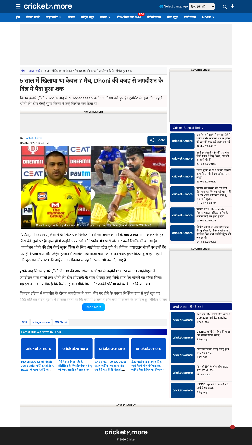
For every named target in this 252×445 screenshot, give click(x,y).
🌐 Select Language (173, 6)
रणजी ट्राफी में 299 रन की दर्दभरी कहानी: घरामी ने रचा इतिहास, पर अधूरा (213, 174)
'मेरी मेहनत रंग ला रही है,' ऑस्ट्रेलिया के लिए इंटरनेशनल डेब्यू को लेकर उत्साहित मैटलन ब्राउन (75, 365)
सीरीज (105, 17)
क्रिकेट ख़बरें (32, 17)
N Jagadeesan (41, 322)
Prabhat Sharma (33, 138)
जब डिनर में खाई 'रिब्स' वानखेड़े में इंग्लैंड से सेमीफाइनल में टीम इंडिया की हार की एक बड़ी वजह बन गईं (213, 138)
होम (18, 17)
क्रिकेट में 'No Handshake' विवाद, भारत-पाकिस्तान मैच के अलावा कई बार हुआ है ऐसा (212, 213)
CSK (24, 322)
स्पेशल (71, 17)
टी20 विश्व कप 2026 (129, 17)
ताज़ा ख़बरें (34, 70)
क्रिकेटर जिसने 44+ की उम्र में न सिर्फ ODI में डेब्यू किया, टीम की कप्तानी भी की (212, 156)
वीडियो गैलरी (154, 17)
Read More (93, 307)
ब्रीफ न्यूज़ (172, 17)
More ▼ (208, 17)
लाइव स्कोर (53, 17)
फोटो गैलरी (190, 17)
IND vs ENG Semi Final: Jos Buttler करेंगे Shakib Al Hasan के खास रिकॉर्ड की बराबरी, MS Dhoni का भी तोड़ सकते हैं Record (37, 369)
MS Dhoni (61, 322)
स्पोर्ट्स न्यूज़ (87, 17)
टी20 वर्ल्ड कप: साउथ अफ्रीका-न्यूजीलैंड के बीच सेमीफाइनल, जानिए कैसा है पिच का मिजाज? (147, 365)
